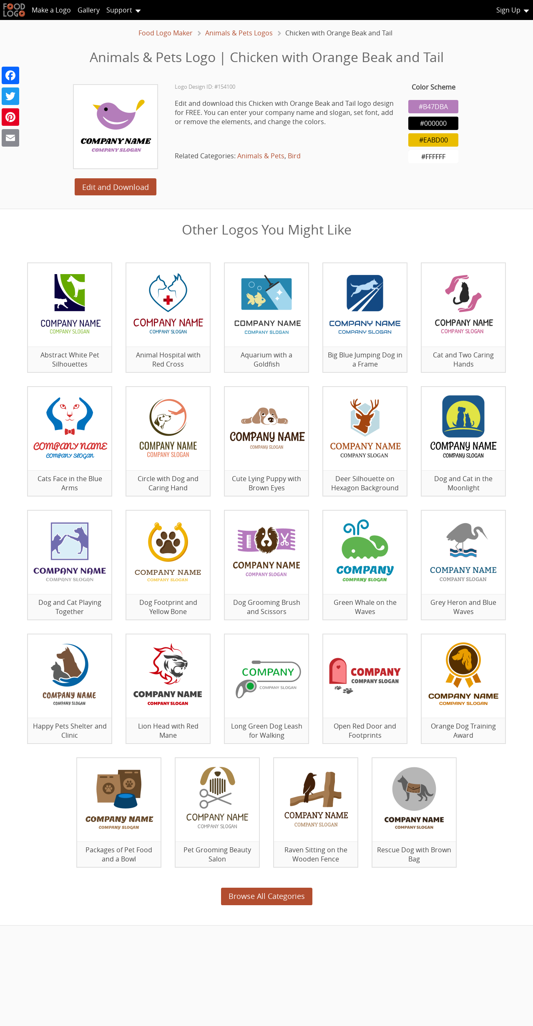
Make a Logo (51, 10)
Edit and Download (115, 187)
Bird (294, 155)
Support (119, 10)
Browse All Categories (267, 896)
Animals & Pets (260, 155)
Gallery (89, 10)
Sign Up (508, 10)
